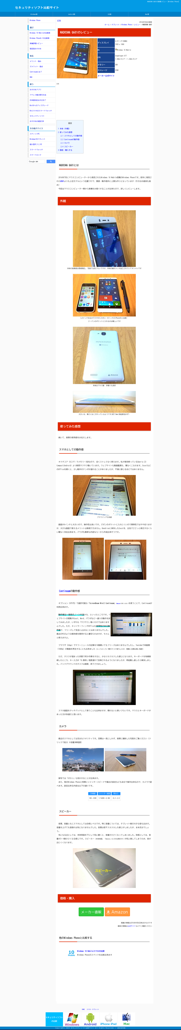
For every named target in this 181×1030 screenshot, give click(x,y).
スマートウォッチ (36, 150)
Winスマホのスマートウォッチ (41, 111)
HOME (83, 1009)
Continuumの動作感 (70, 139)
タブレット (115, 24)
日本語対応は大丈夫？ (38, 100)
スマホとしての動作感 (71, 136)
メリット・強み (35, 61)
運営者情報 (121, 1028)
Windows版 (34, 14)
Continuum (64, 591)
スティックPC (35, 134)
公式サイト (132, 926)
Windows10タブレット (37, 139)
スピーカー (67, 147)
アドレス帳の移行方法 (38, 95)
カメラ (65, 143)
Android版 (71, 14)
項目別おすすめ (35, 49)
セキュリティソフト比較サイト (37, 7)
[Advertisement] (75, 100)
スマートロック (35, 155)
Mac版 (147, 14)
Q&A (31, 77)
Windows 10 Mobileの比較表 (40, 33)
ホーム (107, 24)
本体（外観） (64, 129)
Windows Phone (127, 24)
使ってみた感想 (65, 132)
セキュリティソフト (37, 116)
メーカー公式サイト (106, 76)
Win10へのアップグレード (39, 105)
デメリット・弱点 (36, 66)
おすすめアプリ (35, 90)
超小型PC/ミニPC (36, 144)
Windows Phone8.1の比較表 (39, 38)
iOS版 (109, 14)
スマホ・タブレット (93, 1009)
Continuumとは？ (36, 72)
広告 (59, 21)
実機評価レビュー (36, 43)
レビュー (137, 24)
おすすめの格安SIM (37, 121)
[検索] (36, 161)
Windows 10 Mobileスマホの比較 (91, 951)
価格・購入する (65, 150)
